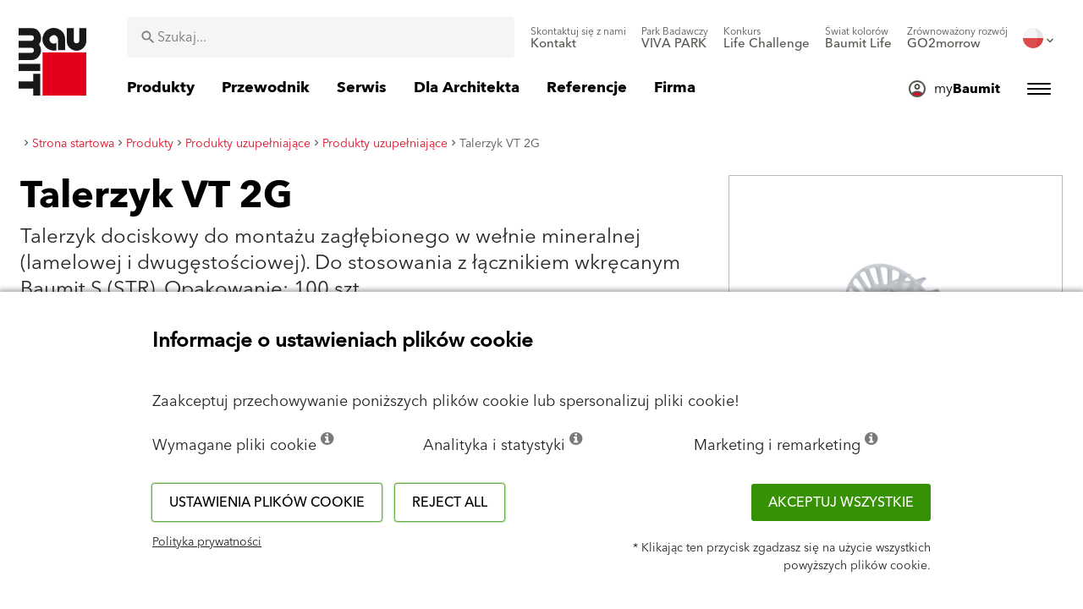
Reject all (449, 502)
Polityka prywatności (206, 542)
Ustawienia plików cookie (267, 502)
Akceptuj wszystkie (841, 502)
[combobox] (320, 37)
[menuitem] (578, 38)
